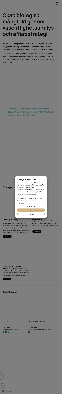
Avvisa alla (31, 214)
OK (31, 210)
